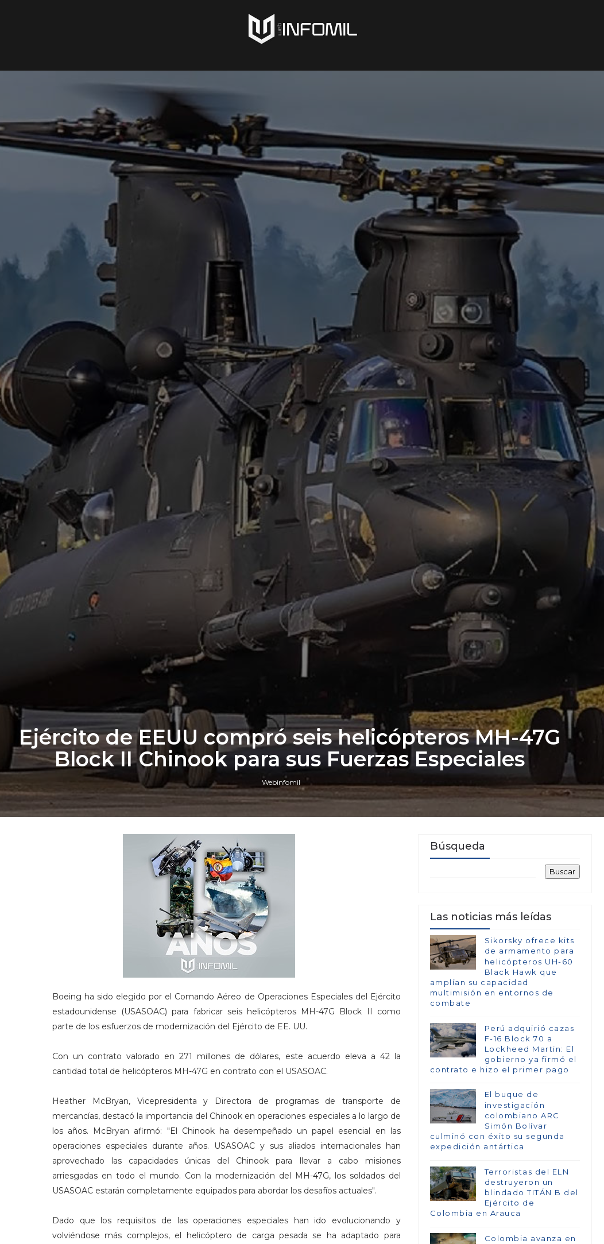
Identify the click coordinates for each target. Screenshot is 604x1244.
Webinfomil (281, 782)
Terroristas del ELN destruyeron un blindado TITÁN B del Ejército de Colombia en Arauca (504, 1192)
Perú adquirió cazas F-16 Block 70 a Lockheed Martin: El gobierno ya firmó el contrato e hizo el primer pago (503, 1049)
